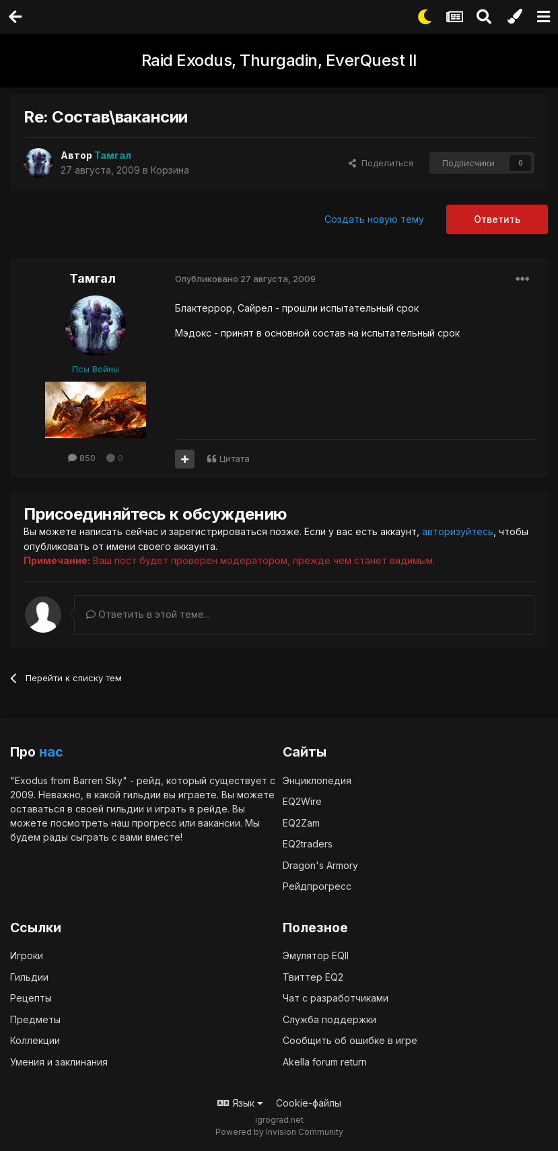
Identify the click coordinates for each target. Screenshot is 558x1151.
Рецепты (31, 997)
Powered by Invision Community (279, 1131)
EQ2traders (308, 843)
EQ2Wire (302, 800)
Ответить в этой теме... (148, 613)
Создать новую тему (374, 219)
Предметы (35, 1018)
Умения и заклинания (59, 1061)
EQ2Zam (301, 822)
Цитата (234, 458)
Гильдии (29, 976)
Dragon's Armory (320, 864)
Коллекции (35, 1039)
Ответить (497, 219)
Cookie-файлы (308, 1102)
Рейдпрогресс (317, 885)
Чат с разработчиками (335, 997)
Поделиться (381, 163)
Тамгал (92, 278)
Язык (240, 1102)
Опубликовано (245, 278)
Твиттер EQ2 (313, 976)
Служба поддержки (329, 1018)
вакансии (219, 822)
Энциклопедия (317, 780)
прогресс (154, 822)
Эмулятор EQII (316, 955)
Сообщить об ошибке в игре (350, 1039)
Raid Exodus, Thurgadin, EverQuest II (279, 60)
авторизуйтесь (457, 531)
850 (82, 457)
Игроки (26, 955)
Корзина (170, 170)
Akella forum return (325, 1061)
